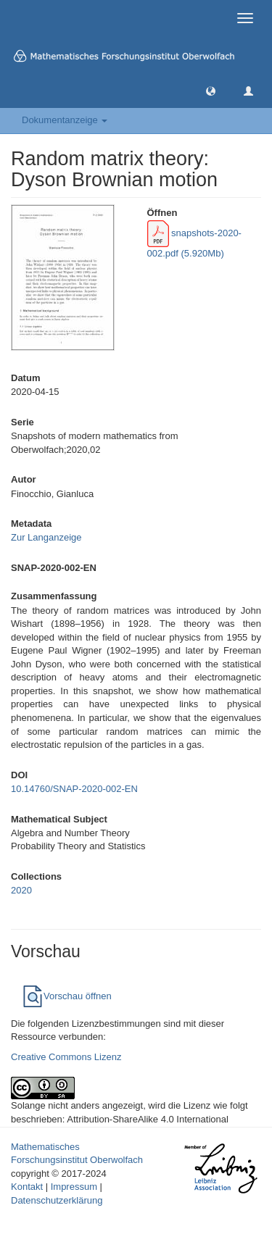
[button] (210, 90)
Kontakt (27, 1186)
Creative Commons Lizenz (66, 1056)
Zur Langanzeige (46, 537)
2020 (21, 890)
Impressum (74, 1186)
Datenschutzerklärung (56, 1200)
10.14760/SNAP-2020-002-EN (74, 788)
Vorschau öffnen (67, 996)
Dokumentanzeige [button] (64, 119)
